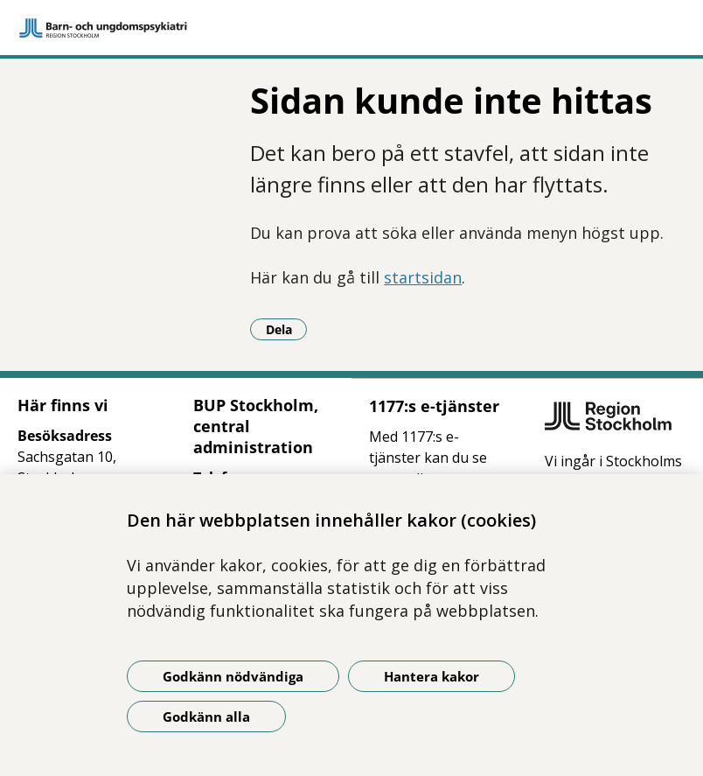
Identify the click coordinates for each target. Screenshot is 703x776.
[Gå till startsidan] (351, 28)
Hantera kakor (431, 676)
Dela (287, 329)
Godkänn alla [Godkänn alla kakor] (206, 716)
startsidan (423, 277)
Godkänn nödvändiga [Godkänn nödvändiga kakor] (233, 676)
